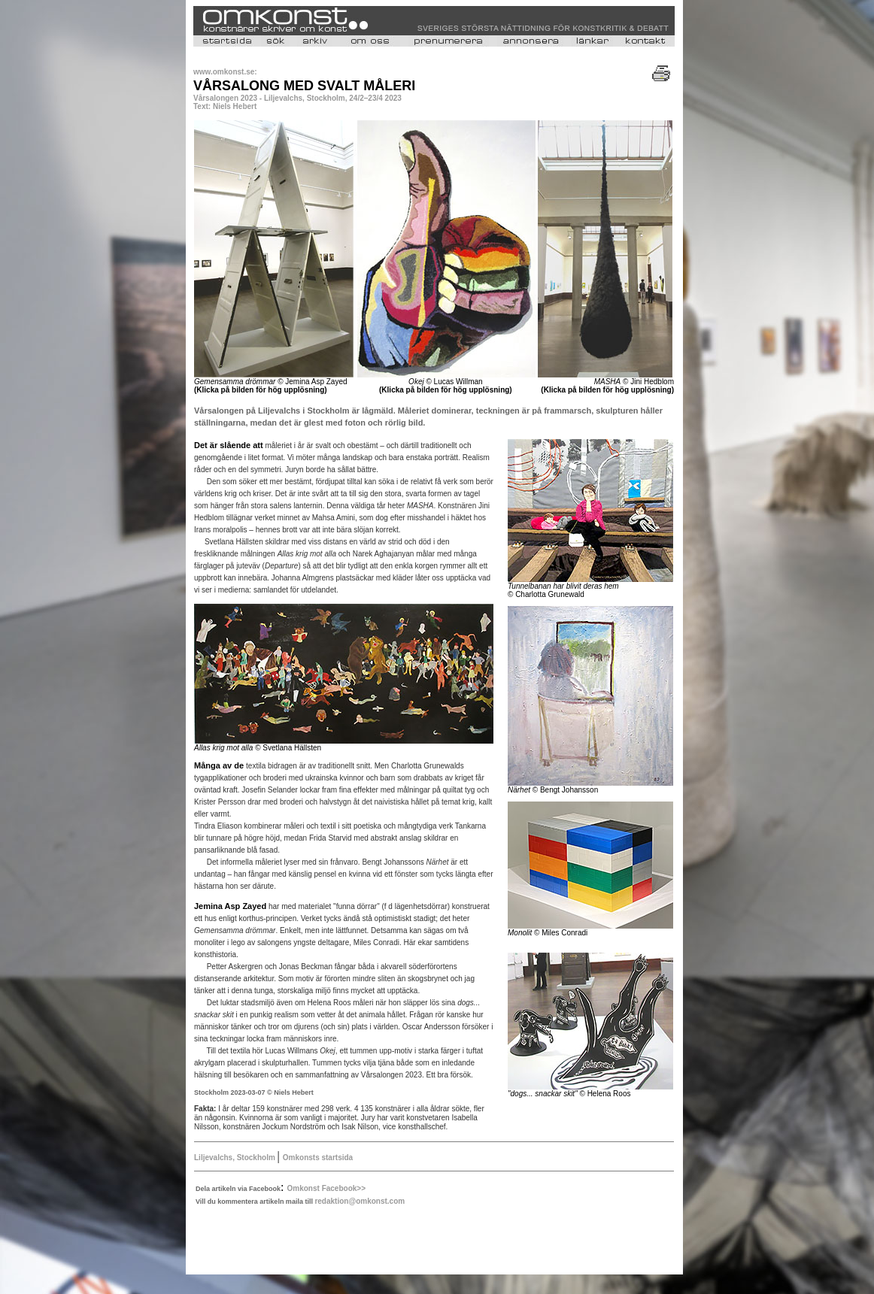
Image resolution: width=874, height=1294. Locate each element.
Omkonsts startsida (318, 1157)
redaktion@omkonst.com (359, 1201)
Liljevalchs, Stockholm (236, 1157)
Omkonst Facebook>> (326, 1188)
